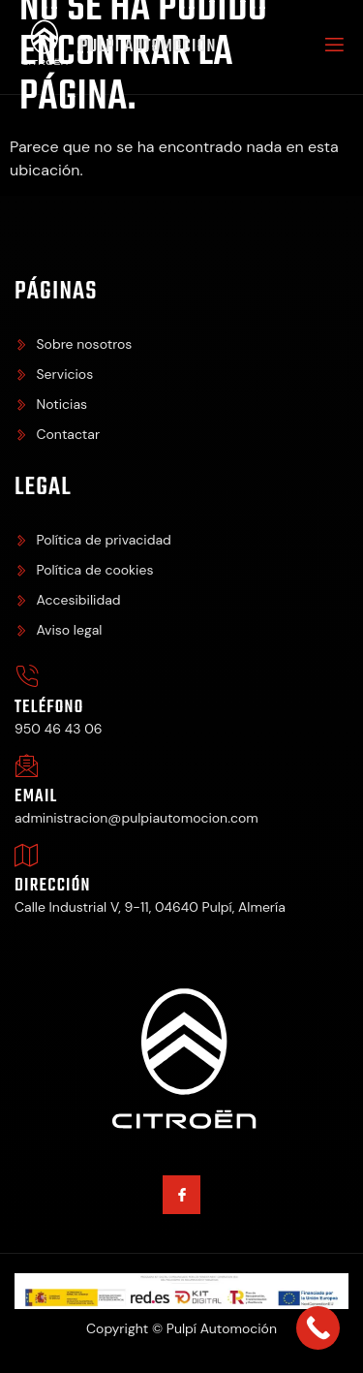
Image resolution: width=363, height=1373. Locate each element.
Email (36, 797)
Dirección (53, 886)
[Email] (27, 766)
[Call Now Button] (318, 1328)
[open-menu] (333, 47)
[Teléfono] (27, 677)
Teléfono (49, 708)
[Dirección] (27, 855)
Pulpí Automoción (148, 47)
